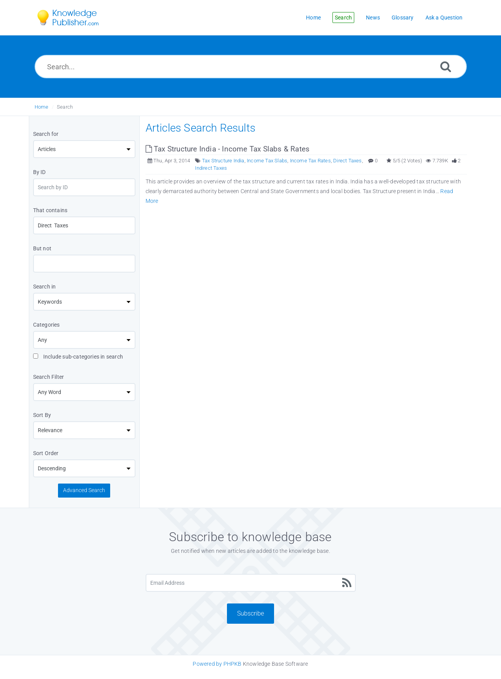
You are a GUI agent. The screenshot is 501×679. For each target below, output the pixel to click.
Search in (44, 286)
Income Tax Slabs (267, 161)
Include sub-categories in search (78, 357)
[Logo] (74, 17)
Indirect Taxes (211, 168)
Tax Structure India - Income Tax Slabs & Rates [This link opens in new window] (228, 148)
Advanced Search (84, 490)
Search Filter (48, 377)
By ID (39, 172)
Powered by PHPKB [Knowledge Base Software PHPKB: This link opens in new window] (217, 664)
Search (65, 107)
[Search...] (251, 66)
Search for (46, 134)
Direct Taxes (347, 161)
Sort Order (46, 453)
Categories (46, 325)
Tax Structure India (223, 161)
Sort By (42, 415)
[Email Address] (251, 583)
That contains (50, 210)
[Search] (446, 66)
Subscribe (250, 613)
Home (42, 107)
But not (42, 248)
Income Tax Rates (310, 161)
